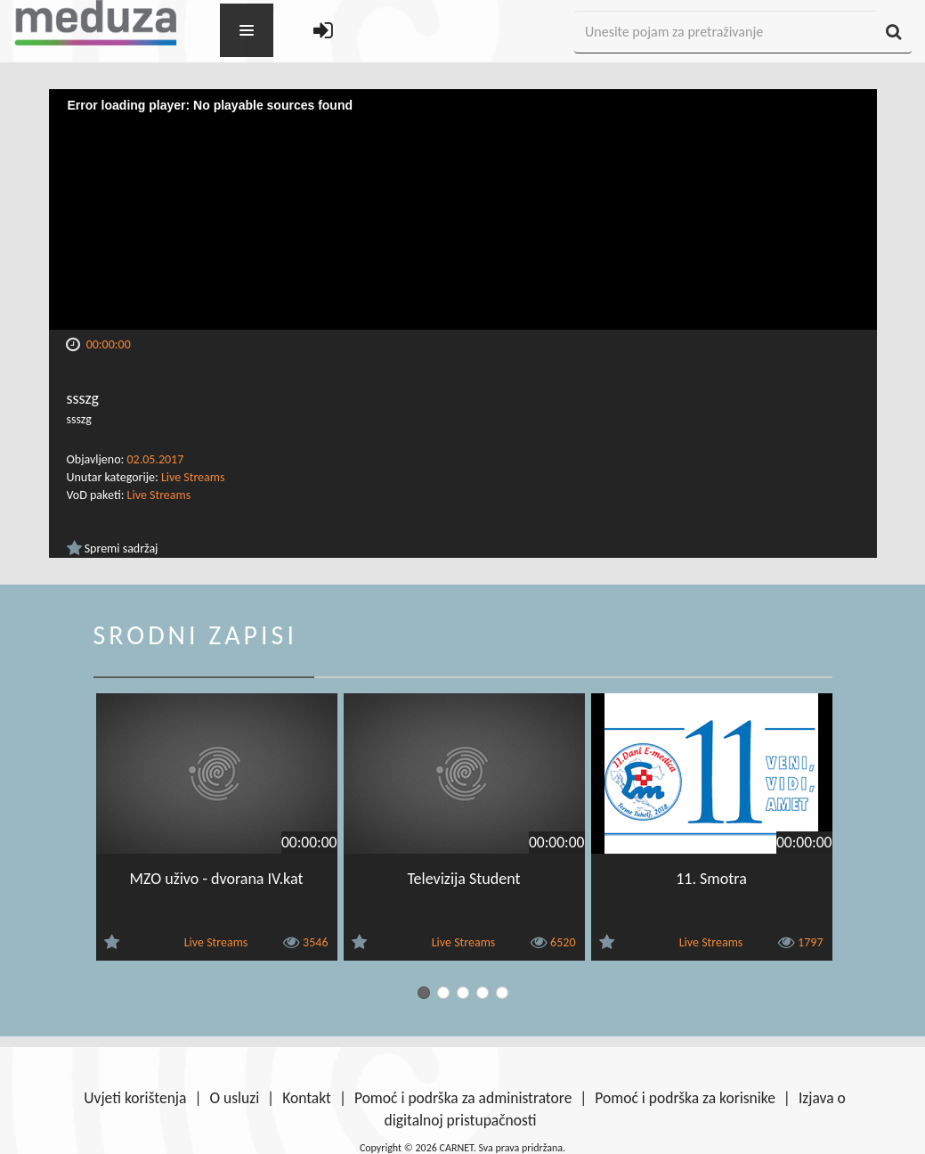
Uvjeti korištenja (135, 1098)
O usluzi (234, 1098)
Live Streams (193, 477)
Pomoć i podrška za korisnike (685, 1098)
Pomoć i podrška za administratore (463, 1098)
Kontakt (306, 1098)
